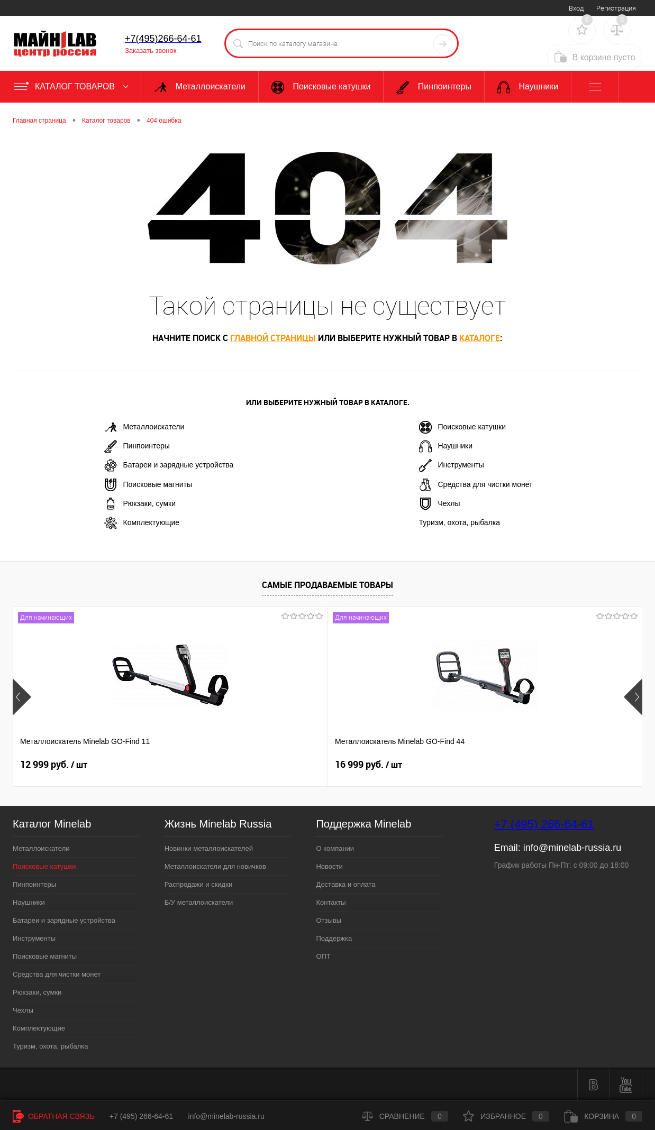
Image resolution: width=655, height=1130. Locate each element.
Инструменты (451, 465)
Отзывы (328, 920)
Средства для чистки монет (476, 485)
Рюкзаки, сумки (140, 504)
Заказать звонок (150, 50)
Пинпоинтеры (137, 446)
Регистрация (616, 8)
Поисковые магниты (148, 485)
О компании (335, 848)
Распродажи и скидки (198, 884)
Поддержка (334, 938)
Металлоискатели (144, 427)
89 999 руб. (525, 764)
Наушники (445, 446)
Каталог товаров (73, 86)
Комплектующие (142, 523)
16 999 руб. (210, 764)
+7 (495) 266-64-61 (544, 824)
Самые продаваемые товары (327, 585)
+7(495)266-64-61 (163, 38)
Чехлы (439, 504)
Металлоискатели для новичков (215, 866)
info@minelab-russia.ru (572, 847)
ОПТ (323, 956)
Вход (576, 8)
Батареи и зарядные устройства (169, 465)
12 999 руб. (53, 764)
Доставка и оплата (345, 884)
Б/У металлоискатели (199, 902)
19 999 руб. (368, 764)
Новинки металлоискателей (209, 848)
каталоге (479, 338)
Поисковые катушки (462, 427)
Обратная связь (53, 1116)
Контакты (330, 902)
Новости (329, 866)
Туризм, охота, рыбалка (460, 522)
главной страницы (273, 338)
